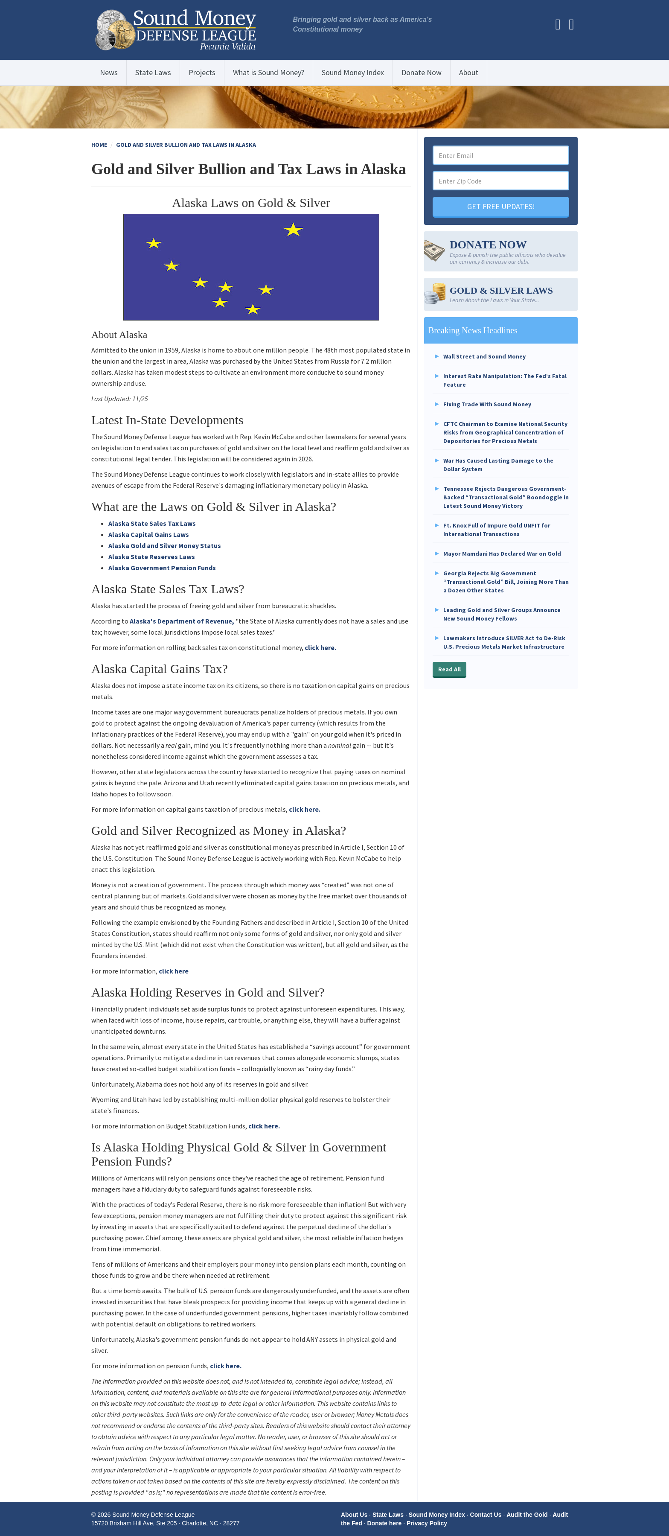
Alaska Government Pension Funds (162, 567)
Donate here (384, 1523)
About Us (354, 1514)
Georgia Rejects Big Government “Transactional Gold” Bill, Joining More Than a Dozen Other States (506, 581)
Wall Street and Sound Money (484, 356)
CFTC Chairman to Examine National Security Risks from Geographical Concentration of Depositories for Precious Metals (505, 432)
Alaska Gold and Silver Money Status (164, 545)
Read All (449, 669)
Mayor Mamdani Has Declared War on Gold (502, 553)
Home (99, 145)
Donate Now (421, 72)
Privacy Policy (427, 1523)
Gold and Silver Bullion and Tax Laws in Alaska (186, 145)
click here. (320, 647)
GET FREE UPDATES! (501, 206)
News (109, 72)
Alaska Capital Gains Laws (148, 534)
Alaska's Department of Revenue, (182, 621)
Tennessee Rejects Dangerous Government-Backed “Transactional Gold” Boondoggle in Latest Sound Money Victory (506, 497)
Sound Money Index (353, 72)
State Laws (153, 72)
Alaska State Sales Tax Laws (152, 523)
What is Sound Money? (268, 72)
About (468, 72)
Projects (202, 72)
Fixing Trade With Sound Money (487, 404)
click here (174, 971)
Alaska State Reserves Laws (151, 556)
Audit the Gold (526, 1514)
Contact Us (486, 1514)
